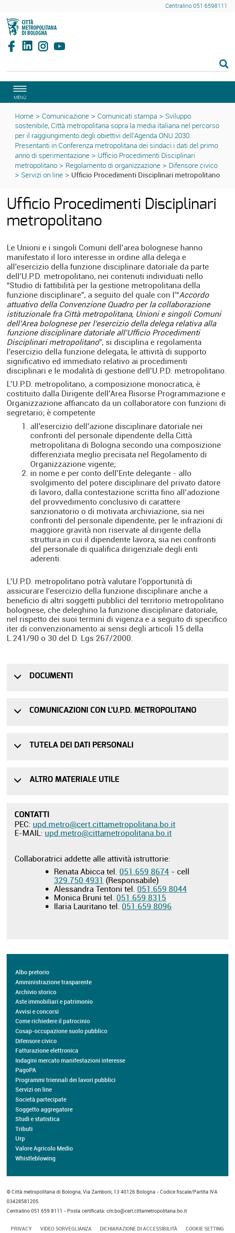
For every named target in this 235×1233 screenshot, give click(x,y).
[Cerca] (117, 65)
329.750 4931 (79, 880)
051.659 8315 (141, 897)
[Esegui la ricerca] (223, 64)
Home (24, 116)
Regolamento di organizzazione (112, 165)
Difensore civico (193, 165)
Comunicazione (65, 116)
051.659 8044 (162, 888)
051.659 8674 (144, 871)
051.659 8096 (147, 906)
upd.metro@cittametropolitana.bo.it (108, 833)
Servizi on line (42, 175)
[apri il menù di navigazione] (19, 91)
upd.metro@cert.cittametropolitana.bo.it (104, 824)
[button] (18, 677)
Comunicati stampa (127, 116)
